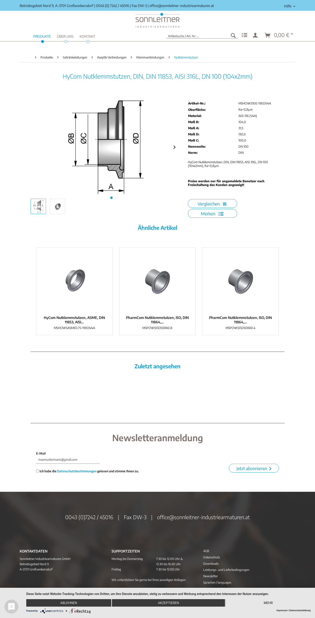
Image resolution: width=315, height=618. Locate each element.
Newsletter (210, 576)
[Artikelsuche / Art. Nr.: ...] (202, 35)
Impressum (282, 610)
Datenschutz (211, 557)
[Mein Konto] (256, 35)
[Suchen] (233, 35)
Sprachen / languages (217, 582)
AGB (206, 551)
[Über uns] (65, 36)
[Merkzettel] (244, 35)
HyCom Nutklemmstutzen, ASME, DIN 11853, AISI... (74, 319)
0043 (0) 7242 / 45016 (112, 6)
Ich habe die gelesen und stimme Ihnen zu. (87, 471)
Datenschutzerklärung (300, 610)
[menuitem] (288, 6)
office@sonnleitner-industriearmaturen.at (181, 6)
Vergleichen (212, 203)
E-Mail (41, 453)
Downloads (211, 563)
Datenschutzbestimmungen (76, 471)
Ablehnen (68, 603)
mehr (268, 603)
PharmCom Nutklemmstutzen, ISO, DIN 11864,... (157, 319)
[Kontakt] (87, 36)
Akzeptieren (168, 603)
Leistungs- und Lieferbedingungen (226, 570)
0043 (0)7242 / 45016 (89, 517)
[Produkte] (42, 36)
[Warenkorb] (279, 35)
